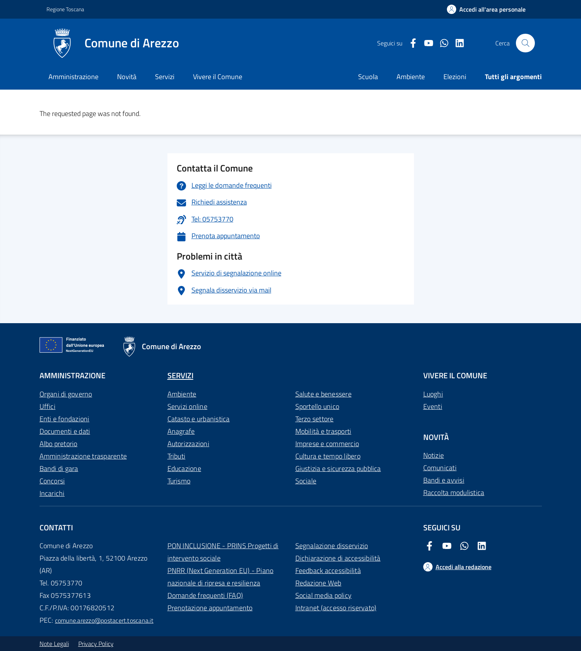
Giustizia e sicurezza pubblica (338, 468)
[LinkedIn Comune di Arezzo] (456, 43)
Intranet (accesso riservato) (336, 608)
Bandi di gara (59, 468)
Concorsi (52, 481)
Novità (126, 76)
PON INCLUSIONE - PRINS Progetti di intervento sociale (223, 551)
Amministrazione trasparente (83, 456)
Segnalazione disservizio (331, 545)
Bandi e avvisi (443, 480)
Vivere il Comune (217, 76)
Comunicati (440, 467)
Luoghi (433, 394)
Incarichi (52, 493)
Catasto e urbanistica (198, 419)
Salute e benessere (323, 394)
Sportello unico (317, 406)
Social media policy (323, 595)
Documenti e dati (65, 431)
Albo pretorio (59, 443)
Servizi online (187, 406)
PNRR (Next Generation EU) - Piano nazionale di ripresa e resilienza (220, 576)
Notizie (433, 455)
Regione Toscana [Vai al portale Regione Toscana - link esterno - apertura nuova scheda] (65, 9)
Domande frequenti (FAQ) (205, 595)
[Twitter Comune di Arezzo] (441, 43)
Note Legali (54, 643)
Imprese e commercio (327, 443)
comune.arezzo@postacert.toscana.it (104, 620)
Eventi (432, 406)
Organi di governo (66, 394)
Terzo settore (314, 419)
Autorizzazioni (188, 443)
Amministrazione (73, 76)
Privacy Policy (96, 643)
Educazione (184, 468)
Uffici (47, 406)
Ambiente (182, 394)
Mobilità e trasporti (323, 431)
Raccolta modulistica (453, 492)
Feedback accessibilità (328, 570)
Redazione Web (318, 583)
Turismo (179, 481)
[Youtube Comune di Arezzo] (425, 43)
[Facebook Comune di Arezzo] (410, 43)
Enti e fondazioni (65, 419)
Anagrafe (181, 431)
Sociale (306, 481)
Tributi (176, 456)
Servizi (164, 76)
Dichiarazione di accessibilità (338, 558)
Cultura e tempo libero (327, 456)
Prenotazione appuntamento (210, 608)
